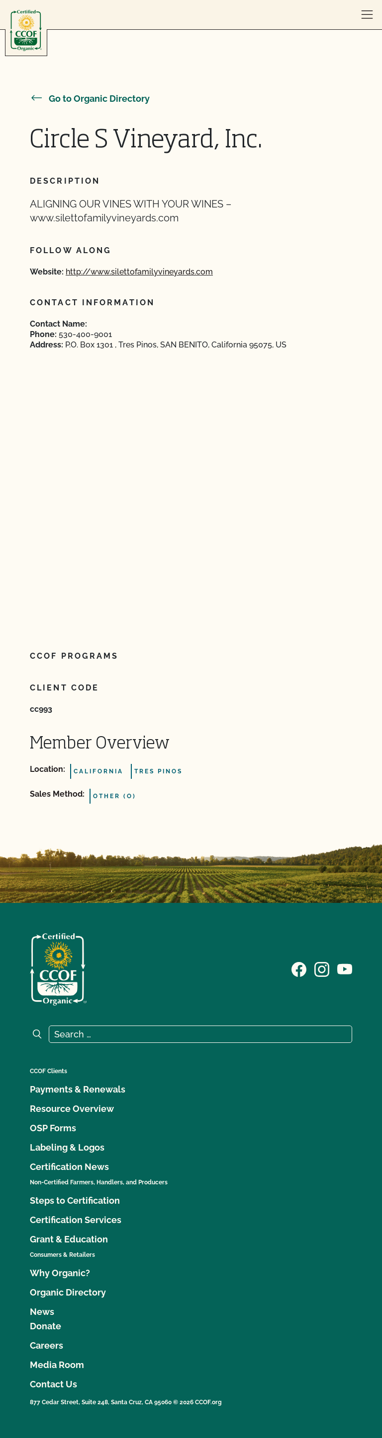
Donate (45, 1326)
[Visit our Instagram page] (321, 968)
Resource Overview (72, 1108)
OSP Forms (53, 1128)
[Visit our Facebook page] (298, 968)
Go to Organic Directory (90, 98)
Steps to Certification (75, 1200)
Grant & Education (69, 1239)
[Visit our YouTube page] (344, 968)
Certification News (69, 1167)
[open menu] (367, 15)
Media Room (57, 1365)
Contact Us (53, 1384)
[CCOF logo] (26, 30)
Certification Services (75, 1220)
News (42, 1311)
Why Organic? (60, 1273)
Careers (46, 1345)
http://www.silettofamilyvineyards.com (139, 271)
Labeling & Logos (67, 1147)
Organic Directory (68, 1292)
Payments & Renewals (77, 1089)
